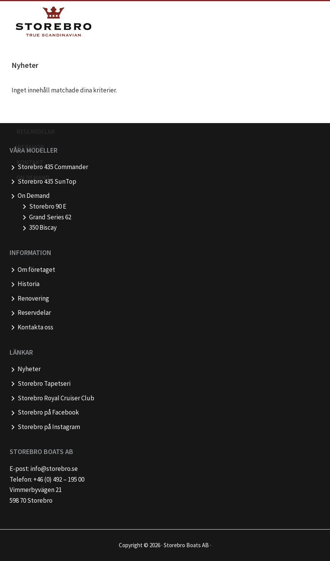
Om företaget (36, 269)
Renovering (33, 298)
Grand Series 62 (50, 217)
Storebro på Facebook (48, 412)
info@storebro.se (54, 468)
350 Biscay (43, 227)
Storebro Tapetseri (44, 383)
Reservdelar (34, 312)
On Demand (34, 195)
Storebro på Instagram (49, 427)
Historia (28, 284)
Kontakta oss (35, 327)
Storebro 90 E (47, 206)
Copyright (131, 545)
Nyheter (29, 369)
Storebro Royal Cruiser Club (56, 398)
